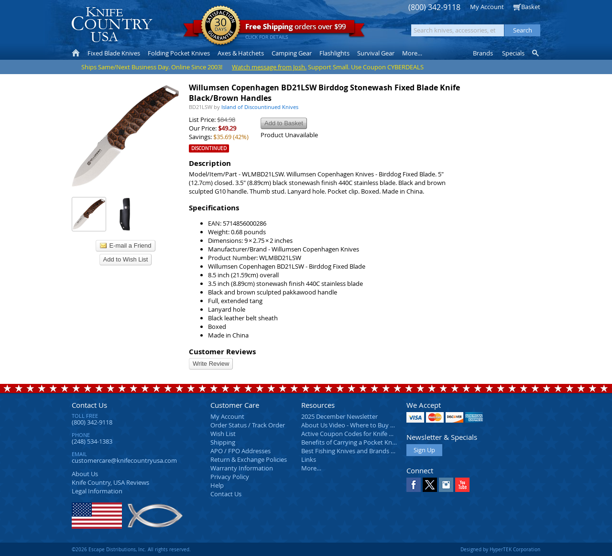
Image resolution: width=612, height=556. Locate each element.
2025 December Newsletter (339, 416)
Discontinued (209, 148)
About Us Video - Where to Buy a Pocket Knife (365, 425)
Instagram (446, 485)
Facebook (413, 485)
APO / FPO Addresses (240, 451)
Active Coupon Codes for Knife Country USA (363, 433)
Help (217, 485)
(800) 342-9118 (434, 7)
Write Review (211, 363)
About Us (85, 473)
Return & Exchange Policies (248, 459)
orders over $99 (274, 29)
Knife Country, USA (111, 24)
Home (76, 53)
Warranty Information (241, 468)
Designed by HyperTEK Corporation (500, 549)
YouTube (462, 485)
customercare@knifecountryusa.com (124, 460)
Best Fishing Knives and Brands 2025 (352, 451)
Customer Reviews (222, 352)
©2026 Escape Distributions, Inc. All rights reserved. (131, 549)
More (412, 53)
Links (308, 459)
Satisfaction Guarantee (220, 26)
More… (311, 468)
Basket (530, 6)
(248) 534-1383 (92, 441)
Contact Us (89, 405)
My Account (487, 6)
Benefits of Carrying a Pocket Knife (350, 442)
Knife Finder (536, 53)
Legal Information (97, 491)
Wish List (223, 433)
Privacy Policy (229, 476)
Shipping (222, 442)
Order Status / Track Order (247, 425)
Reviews (110, 482)
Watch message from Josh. (269, 67)
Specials (513, 53)
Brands (483, 53)
